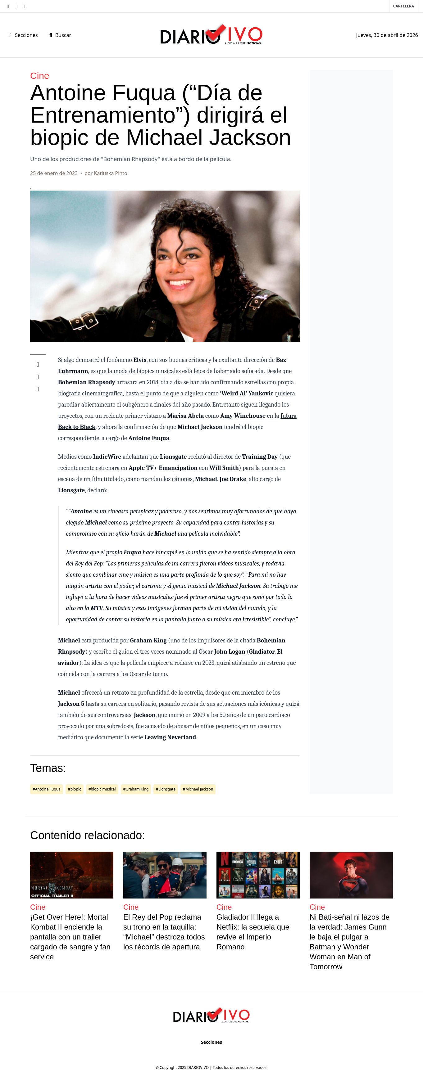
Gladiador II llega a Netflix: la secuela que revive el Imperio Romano (252, 932)
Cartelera (403, 6)
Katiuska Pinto (110, 173)
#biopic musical (102, 789)
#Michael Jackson (198, 789)
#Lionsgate (165, 789)
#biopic (74, 789)
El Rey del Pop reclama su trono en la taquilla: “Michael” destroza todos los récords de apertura (164, 932)
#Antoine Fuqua (47, 789)
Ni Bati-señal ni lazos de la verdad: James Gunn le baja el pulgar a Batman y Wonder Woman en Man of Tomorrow (349, 942)
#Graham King (136, 789)
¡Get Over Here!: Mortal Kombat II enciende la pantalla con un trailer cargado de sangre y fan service (70, 937)
